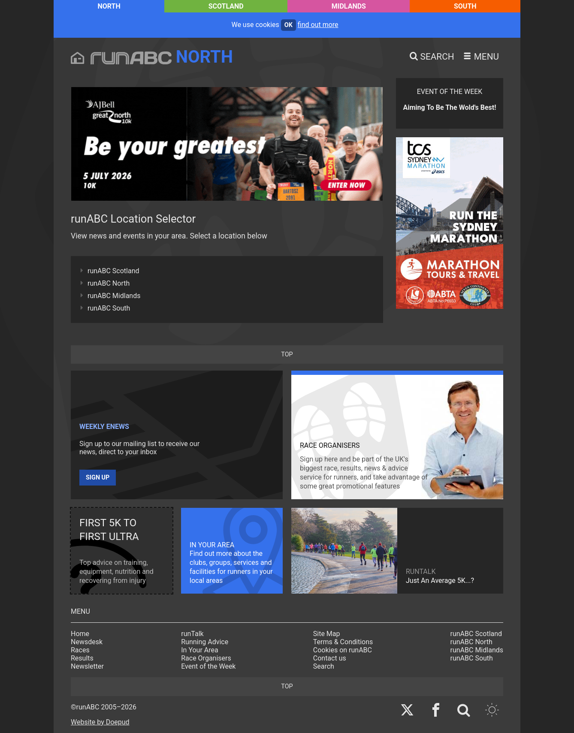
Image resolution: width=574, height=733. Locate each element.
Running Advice (204, 642)
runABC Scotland (113, 271)
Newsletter (87, 666)
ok (288, 25)
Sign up (97, 477)
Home (80, 634)
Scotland (226, 6)
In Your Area (199, 650)
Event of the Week (208, 666)
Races (80, 650)
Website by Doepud (100, 722)
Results (82, 658)
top (287, 354)
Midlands (349, 6)
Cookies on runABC (342, 650)
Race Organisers (206, 658)
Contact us (329, 658)
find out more (318, 25)
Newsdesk (87, 642)
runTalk (192, 634)
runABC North (109, 283)
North (108, 6)
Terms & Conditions (343, 642)
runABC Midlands (114, 296)
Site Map (326, 634)
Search (323, 666)
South (465, 6)
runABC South (109, 308)
